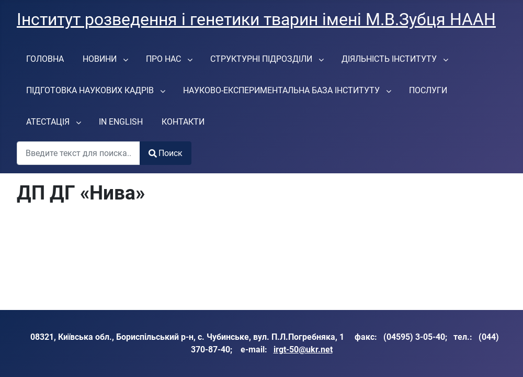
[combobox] (78, 153)
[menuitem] (45, 58)
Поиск (166, 153)
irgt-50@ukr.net (303, 349)
